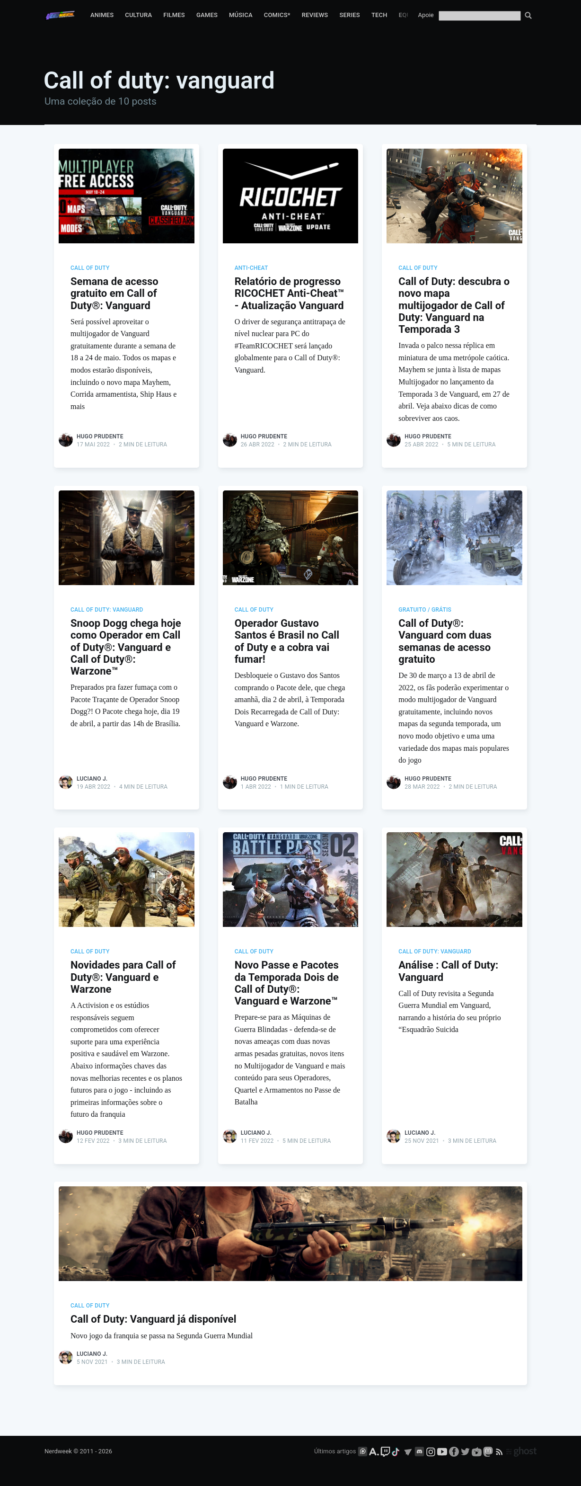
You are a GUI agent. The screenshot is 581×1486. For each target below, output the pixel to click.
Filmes (174, 14)
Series (349, 14)
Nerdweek (58, 1451)
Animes (102, 14)
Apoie (426, 14)
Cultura (138, 14)
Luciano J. (92, 779)
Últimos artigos (335, 1451)
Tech (379, 14)
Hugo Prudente (100, 436)
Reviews (315, 14)
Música (241, 14)
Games (207, 14)
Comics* (277, 14)
